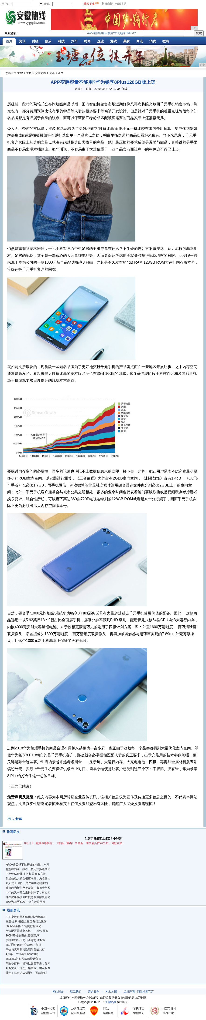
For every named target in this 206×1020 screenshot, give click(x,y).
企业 (100, 41)
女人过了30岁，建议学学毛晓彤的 (27, 883)
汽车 (74, 41)
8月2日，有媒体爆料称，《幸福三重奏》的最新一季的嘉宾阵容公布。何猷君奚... (74, 843)
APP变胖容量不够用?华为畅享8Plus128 (114, 33)
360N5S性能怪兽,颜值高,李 (23, 935)
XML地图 (111, 991)
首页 (9, 41)
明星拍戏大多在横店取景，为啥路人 (28, 878)
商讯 (139, 41)
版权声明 (129, 991)
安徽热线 (40, 73)
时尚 (87, 41)
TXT (151, 991)
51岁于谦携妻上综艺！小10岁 (103, 838)
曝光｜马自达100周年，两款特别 (26, 972)
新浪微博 (107, 3)
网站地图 (142, 991)
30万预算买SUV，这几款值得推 (25, 901)
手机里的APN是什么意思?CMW (25, 940)
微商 (165, 41)
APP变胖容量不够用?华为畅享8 (25, 917)
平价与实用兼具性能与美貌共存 (25, 949)
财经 (35, 41)
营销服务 (93, 991)
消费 (152, 41)
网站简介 (58, 991)
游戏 (113, 41)
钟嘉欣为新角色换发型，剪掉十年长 (28, 887)
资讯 (22, 41)
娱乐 (48, 41)
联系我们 (75, 991)
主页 (29, 73)
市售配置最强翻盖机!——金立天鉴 (27, 931)
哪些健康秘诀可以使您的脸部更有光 (28, 897)
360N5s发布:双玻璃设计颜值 (23, 958)
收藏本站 (121, 3)
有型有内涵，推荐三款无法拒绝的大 (28, 869)
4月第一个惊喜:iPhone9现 (22, 954)
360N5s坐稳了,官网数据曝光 (23, 926)
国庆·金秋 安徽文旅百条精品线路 (26, 921)
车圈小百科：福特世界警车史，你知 (28, 963)
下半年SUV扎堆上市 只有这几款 (26, 874)
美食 (126, 41)
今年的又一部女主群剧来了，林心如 (28, 892)
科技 (61, 41)
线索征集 (89, 3)
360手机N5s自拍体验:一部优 (23, 944)
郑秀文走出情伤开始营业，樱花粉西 (28, 968)
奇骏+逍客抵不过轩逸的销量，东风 (27, 864)
